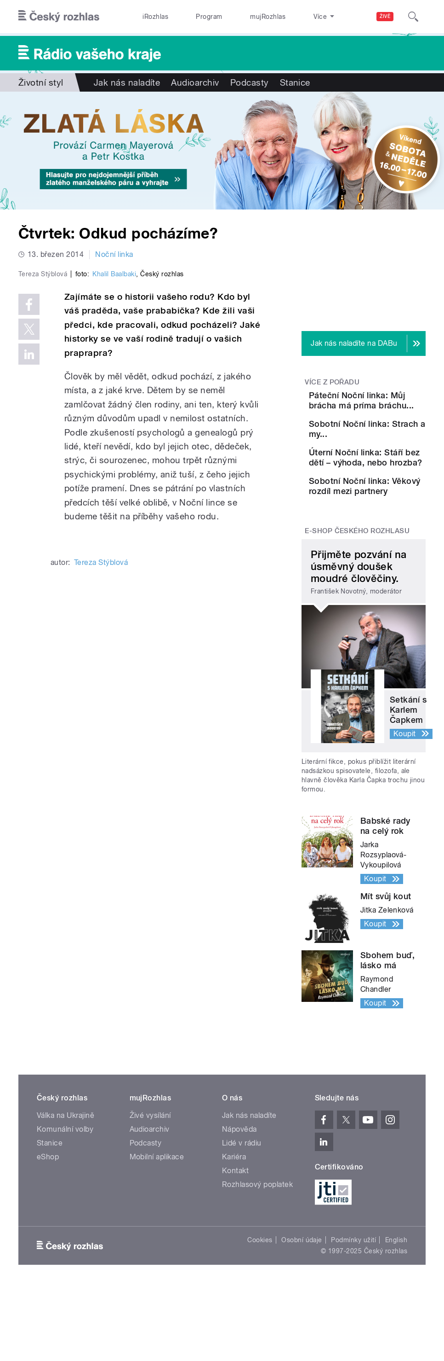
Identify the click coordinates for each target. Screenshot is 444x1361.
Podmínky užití (353, 1314)
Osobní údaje (301, 1314)
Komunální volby (65, 1203)
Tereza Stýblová (101, 708)
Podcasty (249, 82)
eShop (48, 1231)
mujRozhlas (242, 16)
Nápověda (239, 1203)
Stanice (289, 16)
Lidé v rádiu (242, 1217)
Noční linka (114, 254)
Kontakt (235, 1244)
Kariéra (234, 1231)
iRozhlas (150, 16)
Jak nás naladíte (127, 82)
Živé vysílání (150, 1189)
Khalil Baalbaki (114, 420)
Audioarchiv (195, 82)
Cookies (259, 1314)
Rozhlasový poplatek (257, 1258)
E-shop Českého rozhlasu (357, 604)
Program (194, 16)
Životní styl (40, 82)
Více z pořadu (332, 382)
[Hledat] (413, 16)
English (396, 1314)
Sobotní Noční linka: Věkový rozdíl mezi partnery (388, 549)
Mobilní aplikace (157, 1231)
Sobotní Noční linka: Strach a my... (388, 454)
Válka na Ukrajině (65, 1189)
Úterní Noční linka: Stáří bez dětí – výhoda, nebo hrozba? (390, 501)
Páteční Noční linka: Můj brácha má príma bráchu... (390, 410)
